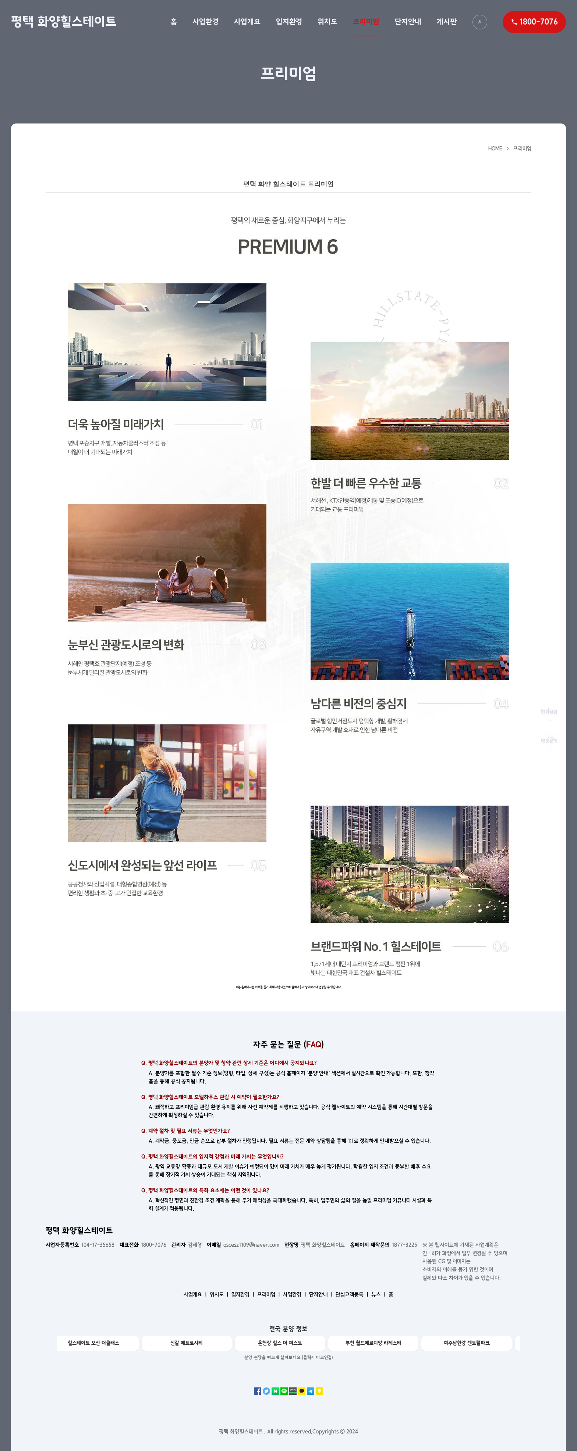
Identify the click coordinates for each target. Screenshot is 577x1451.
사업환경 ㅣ (295, 1294)
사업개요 (247, 22)
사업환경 (205, 22)
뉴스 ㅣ (379, 1294)
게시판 (447, 22)
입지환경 (289, 22)
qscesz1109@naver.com (243, 1245)
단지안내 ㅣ (321, 1294)
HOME (495, 148)
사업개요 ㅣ (196, 1294)
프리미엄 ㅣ (269, 1294)
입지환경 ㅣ (243, 1294)
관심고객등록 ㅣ (353, 1294)
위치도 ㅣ (220, 1294)
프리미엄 (366, 22)
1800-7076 (143, 1245)
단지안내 (408, 22)
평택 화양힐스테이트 (64, 22)
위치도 (327, 22)
